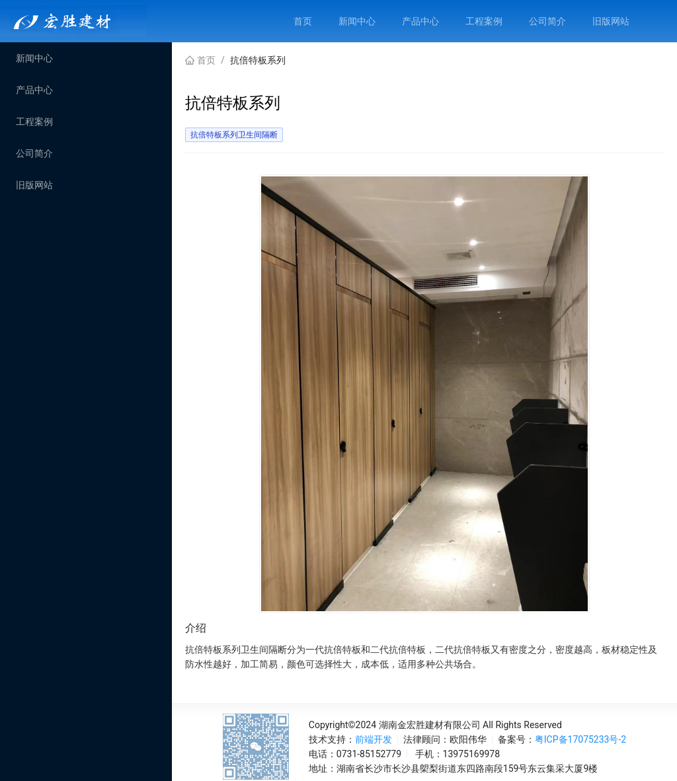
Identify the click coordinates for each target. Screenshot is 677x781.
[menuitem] (302, 21)
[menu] (478, 21)
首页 (206, 60)
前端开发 (373, 739)
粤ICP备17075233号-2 (580, 739)
